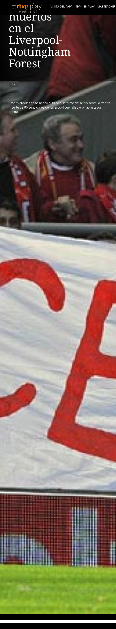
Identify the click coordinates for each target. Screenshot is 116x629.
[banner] (33, 6)
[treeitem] (61, 7)
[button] (13, 7)
